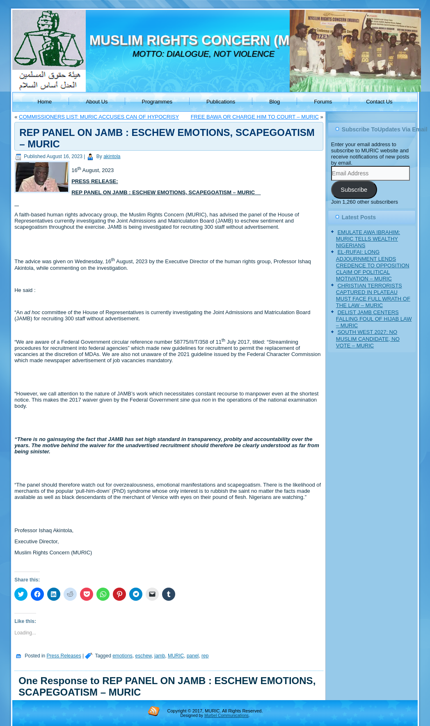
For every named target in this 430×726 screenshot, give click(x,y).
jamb (159, 656)
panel (193, 656)
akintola (111, 156)
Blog (274, 102)
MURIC (176, 656)
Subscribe (354, 189)
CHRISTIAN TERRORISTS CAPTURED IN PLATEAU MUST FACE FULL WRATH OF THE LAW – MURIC (373, 296)
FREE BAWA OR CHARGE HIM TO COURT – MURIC (255, 117)
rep (204, 656)
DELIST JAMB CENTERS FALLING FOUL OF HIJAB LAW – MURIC (374, 319)
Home (44, 102)
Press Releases (64, 656)
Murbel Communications (226, 715)
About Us (97, 102)
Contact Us (379, 102)
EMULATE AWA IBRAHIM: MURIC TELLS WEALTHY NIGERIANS (368, 239)
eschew (143, 656)
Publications (220, 102)
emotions (122, 656)
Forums (323, 102)
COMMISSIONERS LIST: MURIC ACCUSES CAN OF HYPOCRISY (99, 117)
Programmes (157, 102)
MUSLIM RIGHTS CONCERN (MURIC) (208, 40)
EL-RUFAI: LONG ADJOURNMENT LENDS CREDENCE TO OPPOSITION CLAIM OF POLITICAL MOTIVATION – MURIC (372, 265)
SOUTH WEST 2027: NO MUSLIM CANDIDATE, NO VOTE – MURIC (368, 339)
